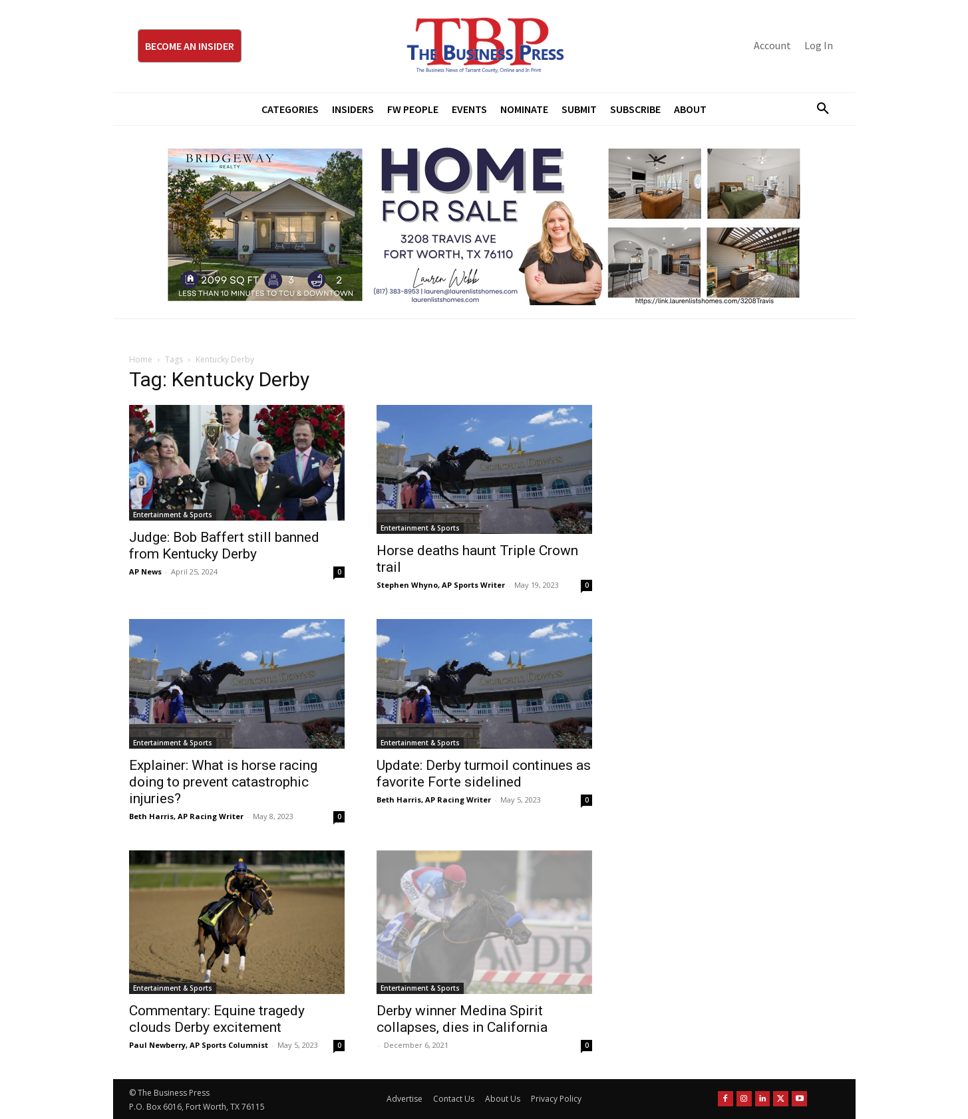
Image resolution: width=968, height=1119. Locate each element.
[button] (818, 109)
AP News (145, 571)
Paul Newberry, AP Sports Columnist (198, 1045)
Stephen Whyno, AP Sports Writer (441, 585)
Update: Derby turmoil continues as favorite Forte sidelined (484, 773)
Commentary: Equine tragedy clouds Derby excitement (217, 1019)
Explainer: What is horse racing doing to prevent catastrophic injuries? (223, 782)
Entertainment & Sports (172, 514)
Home (140, 359)
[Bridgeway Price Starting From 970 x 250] (484, 222)
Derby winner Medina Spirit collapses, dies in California (462, 1019)
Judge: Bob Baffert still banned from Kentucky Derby (224, 545)
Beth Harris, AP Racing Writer (186, 816)
